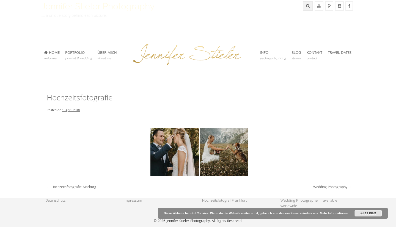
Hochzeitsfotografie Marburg (71, 187)
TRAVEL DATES (339, 53)
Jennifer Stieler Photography (98, 6)
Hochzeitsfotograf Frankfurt (224, 201)
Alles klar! (368, 213)
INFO (273, 55)
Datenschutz (55, 201)
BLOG (296, 55)
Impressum (133, 201)
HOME (52, 55)
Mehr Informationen (334, 213)
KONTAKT (314, 55)
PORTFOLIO (78, 55)
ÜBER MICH (107, 55)
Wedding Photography (332, 187)
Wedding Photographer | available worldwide (308, 203)
